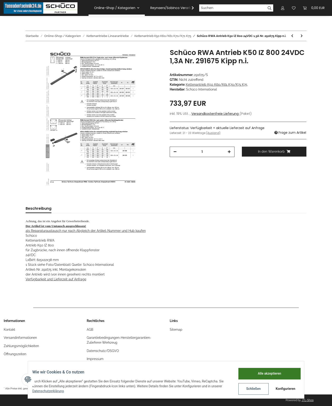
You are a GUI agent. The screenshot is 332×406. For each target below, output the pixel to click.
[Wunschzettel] (293, 8)
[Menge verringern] (175, 152)
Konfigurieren (283, 389)
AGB (90, 329)
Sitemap (176, 329)
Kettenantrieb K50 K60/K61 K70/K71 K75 (216, 84)
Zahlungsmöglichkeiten (21, 346)
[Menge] (202, 152)
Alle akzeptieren (266, 373)
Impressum (95, 359)
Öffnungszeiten (15, 354)
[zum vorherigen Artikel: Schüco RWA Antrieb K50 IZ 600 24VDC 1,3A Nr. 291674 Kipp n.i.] (292, 36)
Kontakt (9, 329)
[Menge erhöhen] (229, 152)
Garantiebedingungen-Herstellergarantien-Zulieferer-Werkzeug (119, 340)
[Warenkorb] (313, 8)
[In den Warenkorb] (274, 152)
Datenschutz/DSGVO (103, 351)
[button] (282, 8)
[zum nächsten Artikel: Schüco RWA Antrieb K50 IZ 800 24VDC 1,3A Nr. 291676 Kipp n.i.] (301, 36)
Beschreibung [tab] (38, 208)
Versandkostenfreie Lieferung (215, 113)
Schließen (250, 389)
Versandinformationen (20, 337)
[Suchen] (232, 8)
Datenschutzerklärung (51, 391)
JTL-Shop (308, 400)
